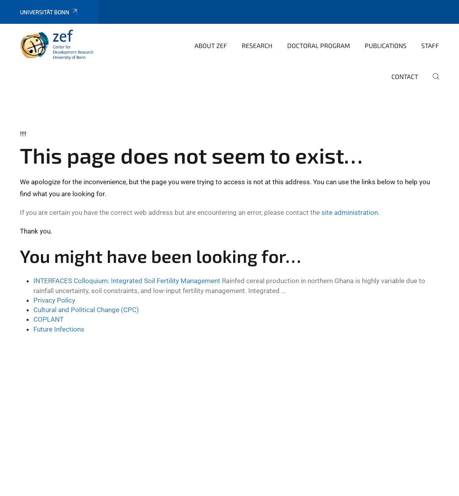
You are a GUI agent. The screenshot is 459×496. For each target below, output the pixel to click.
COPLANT (48, 319)
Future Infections (58, 329)
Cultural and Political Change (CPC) (86, 310)
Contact (404, 76)
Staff (430, 45)
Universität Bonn (49, 12)
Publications (385, 45)
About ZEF (210, 45)
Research (257, 45)
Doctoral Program (318, 45)
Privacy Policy (54, 300)
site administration (349, 212)
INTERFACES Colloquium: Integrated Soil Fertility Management (126, 281)
